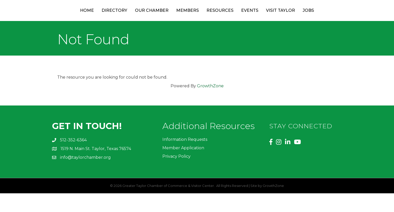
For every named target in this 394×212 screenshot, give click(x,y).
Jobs (328, 19)
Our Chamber (132, 19)
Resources (239, 19)
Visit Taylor (300, 19)
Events (269, 19)
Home (67, 19)
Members (167, 19)
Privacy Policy (176, 175)
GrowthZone (210, 104)
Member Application (183, 166)
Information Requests (184, 157)
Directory (94, 19)
